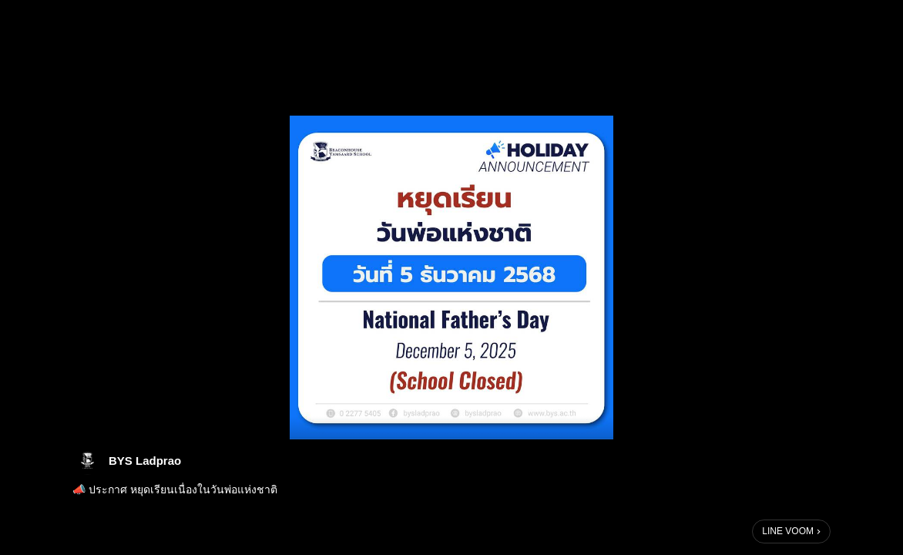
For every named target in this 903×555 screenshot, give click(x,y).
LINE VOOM (788, 531)
